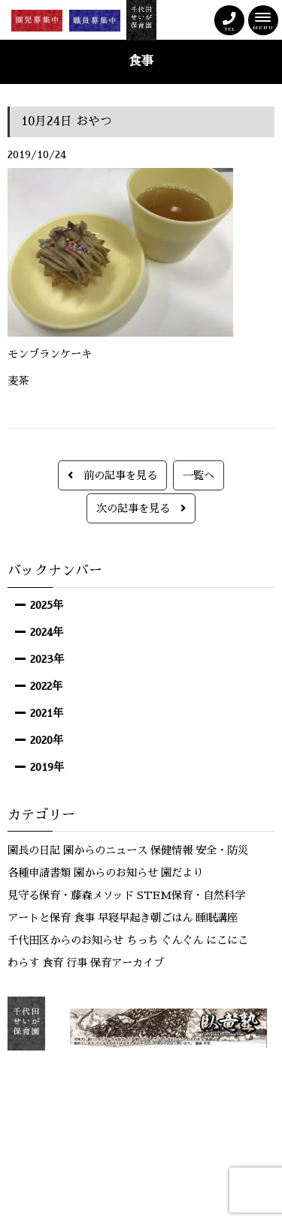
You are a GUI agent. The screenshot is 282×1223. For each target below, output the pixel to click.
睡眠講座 (217, 918)
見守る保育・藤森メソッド (71, 895)
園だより (182, 873)
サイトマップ (141, 1103)
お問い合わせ (70, 1088)
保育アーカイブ (127, 963)
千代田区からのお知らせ (65, 940)
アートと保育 (39, 918)
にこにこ (227, 940)
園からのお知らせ (116, 873)
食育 (52, 963)
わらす (23, 963)
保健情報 (171, 850)
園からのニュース (105, 850)
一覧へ (198, 475)
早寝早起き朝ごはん (145, 918)
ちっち (142, 940)
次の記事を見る (141, 508)
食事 (84, 918)
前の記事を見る (112, 475)
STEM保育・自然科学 (191, 895)
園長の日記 (34, 850)
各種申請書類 (39, 873)
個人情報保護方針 (205, 1088)
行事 (76, 963)
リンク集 (133, 1088)
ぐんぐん (182, 940)
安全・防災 (222, 850)
